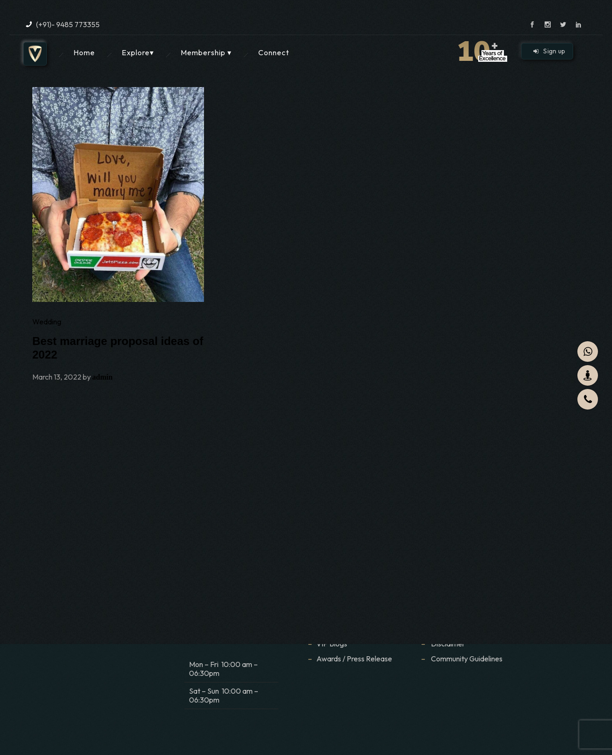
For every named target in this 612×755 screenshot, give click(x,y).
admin (102, 377)
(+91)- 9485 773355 (68, 24)
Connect (273, 52)
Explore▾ (138, 52)
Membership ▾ (206, 52)
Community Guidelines (467, 658)
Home (84, 52)
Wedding (46, 321)
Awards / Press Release (354, 658)
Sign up (549, 51)
